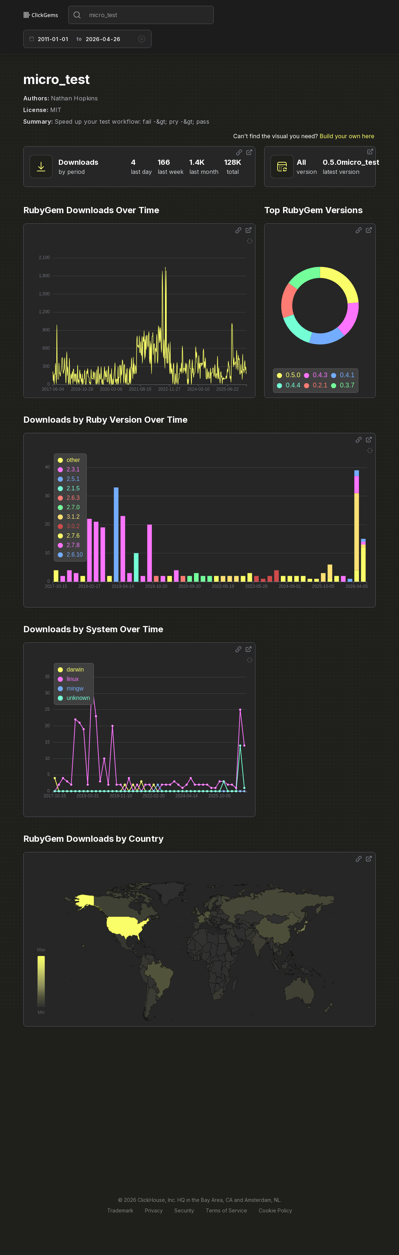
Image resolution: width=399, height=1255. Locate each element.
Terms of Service (226, 1210)
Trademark (120, 1210)
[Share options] (239, 152)
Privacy (154, 1210)
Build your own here (347, 136)
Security (184, 1210)
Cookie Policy (275, 1210)
